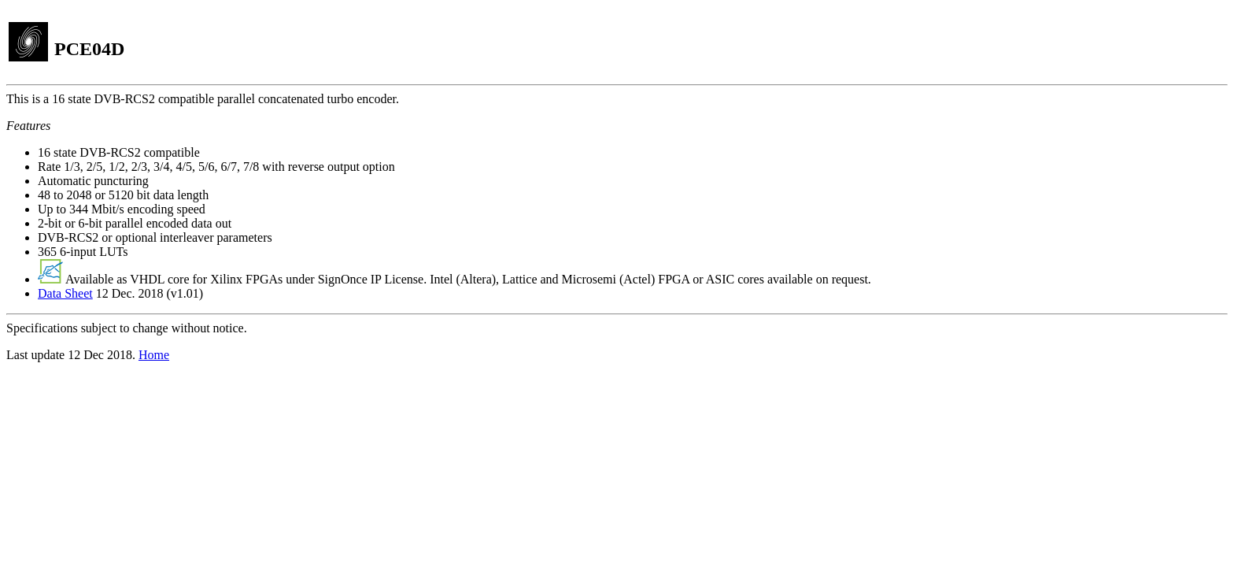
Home (154, 354)
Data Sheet (65, 293)
